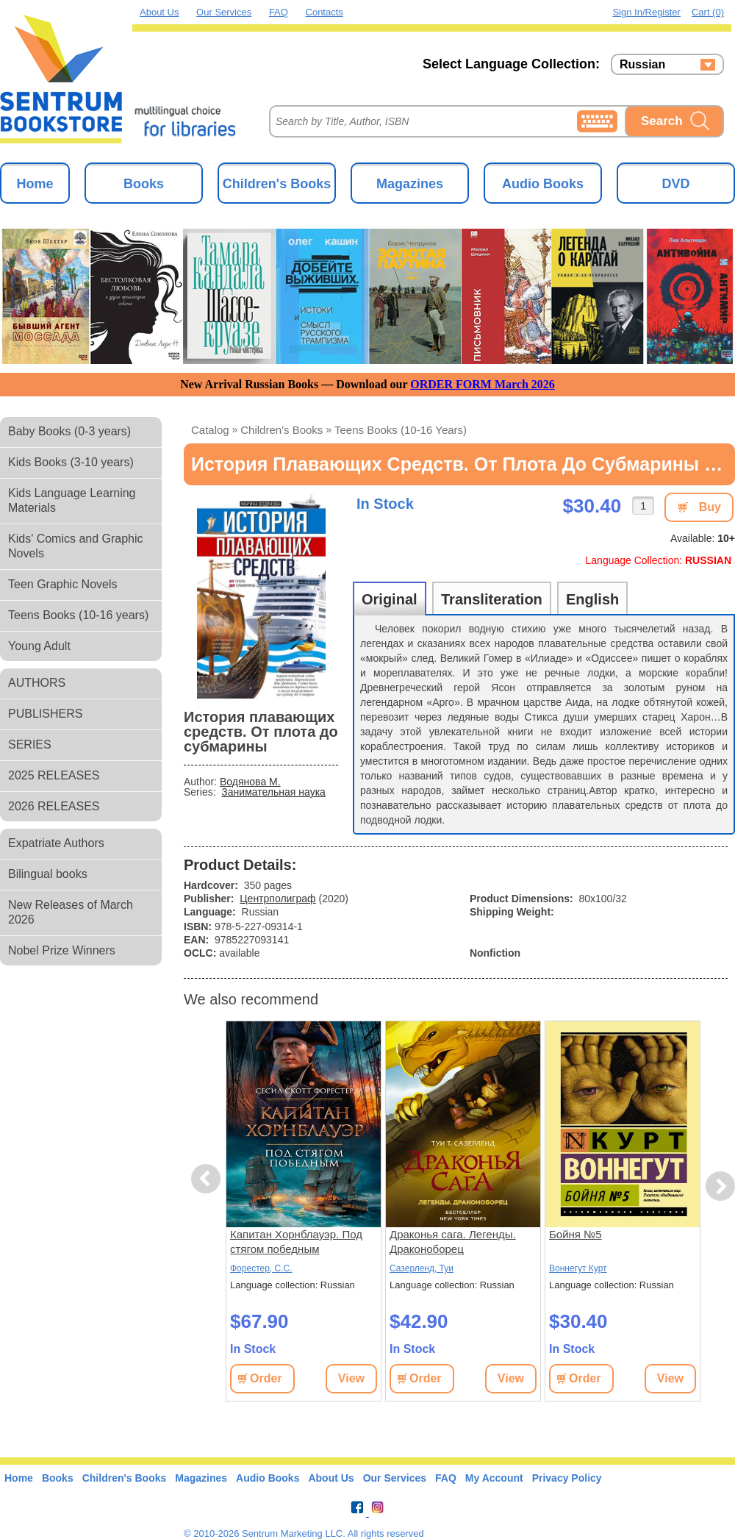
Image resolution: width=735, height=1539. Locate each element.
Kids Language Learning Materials (71, 500)
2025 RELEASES (54, 775)
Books (143, 183)
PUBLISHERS (45, 713)
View (351, 1378)
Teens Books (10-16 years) (78, 615)
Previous (208, 1179)
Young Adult (39, 646)
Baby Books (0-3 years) (69, 431)
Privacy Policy (567, 1478)
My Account (494, 1478)
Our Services (223, 12)
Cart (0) (708, 12)
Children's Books (277, 183)
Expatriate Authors (56, 843)
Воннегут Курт (578, 1268)
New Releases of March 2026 (70, 912)
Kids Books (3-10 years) (71, 462)
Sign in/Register (646, 12)
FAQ (278, 12)
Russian (642, 65)
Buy (710, 507)
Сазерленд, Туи (421, 1268)
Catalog (210, 430)
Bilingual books (47, 874)
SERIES (29, 744)
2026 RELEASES (54, 806)
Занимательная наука (273, 792)
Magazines (409, 183)
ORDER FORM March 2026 (482, 384)
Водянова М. (250, 782)
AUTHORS (36, 682)
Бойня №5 (575, 1234)
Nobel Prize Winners (61, 950)
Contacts (324, 12)
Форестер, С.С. (261, 1268)
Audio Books (543, 183)
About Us (159, 12)
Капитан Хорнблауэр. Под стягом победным (296, 1241)
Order (266, 1378)
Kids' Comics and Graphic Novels (75, 546)
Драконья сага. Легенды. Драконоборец (453, 1241)
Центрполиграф (277, 898)
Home (34, 183)
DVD (675, 183)
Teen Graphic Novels (63, 584)
